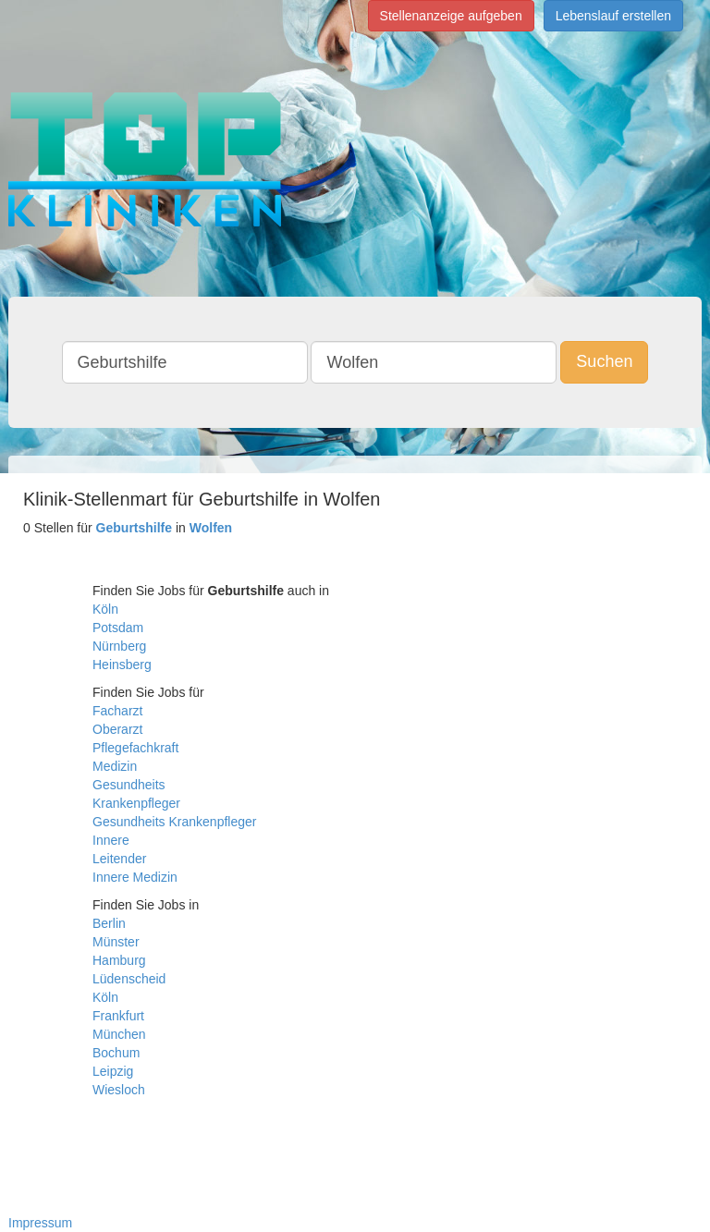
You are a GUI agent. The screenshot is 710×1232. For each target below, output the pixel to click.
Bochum (116, 1052)
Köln (105, 609)
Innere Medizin (135, 877)
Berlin (109, 923)
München (119, 1034)
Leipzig (112, 1071)
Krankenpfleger (136, 803)
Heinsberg (122, 664)
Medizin (114, 766)
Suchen (604, 361)
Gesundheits (128, 784)
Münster (116, 941)
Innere (110, 840)
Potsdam (117, 627)
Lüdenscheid (128, 978)
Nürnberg (119, 646)
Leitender (119, 858)
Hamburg (119, 960)
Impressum (40, 1222)
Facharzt (117, 710)
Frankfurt (118, 1015)
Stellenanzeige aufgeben (451, 15)
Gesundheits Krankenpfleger (174, 821)
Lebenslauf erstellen (613, 15)
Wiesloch (118, 1089)
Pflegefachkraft (135, 747)
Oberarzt (117, 729)
